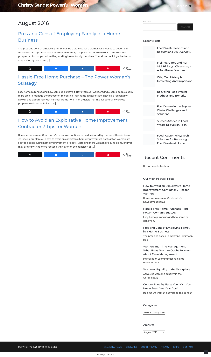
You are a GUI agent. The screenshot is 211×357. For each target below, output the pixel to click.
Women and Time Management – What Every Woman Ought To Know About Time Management (167, 250)
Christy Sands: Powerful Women (53, 5)
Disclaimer (131, 347)
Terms (176, 347)
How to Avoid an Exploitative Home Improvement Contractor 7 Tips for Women (166, 189)
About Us (182, 6)
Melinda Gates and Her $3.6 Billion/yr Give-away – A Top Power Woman (174, 66)
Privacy (165, 347)
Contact (188, 347)
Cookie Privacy (149, 347)
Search (147, 21)
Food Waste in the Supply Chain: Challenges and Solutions (174, 110)
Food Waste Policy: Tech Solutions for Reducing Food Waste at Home (173, 139)
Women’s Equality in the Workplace (166, 269)
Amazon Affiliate (113, 347)
